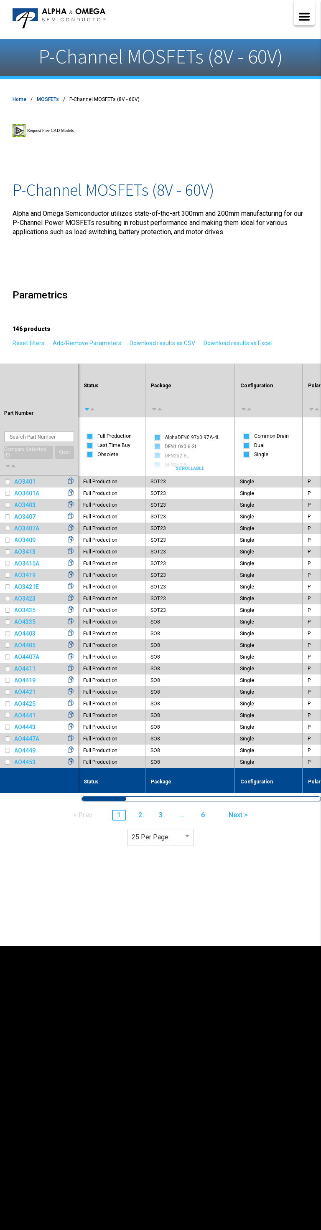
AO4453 (25, 762)
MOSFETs (48, 99)
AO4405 (25, 645)
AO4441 (25, 715)
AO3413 (25, 552)
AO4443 (25, 727)
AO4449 (25, 750)
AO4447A (26, 739)
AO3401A (26, 493)
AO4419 (25, 680)
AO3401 (25, 482)
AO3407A (26, 528)
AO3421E (26, 587)
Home (19, 99)
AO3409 (25, 540)
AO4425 (25, 704)
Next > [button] (238, 815)
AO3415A (26, 563)
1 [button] (119, 815)
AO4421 (25, 692)
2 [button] (140, 815)
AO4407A (26, 657)
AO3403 (25, 505)
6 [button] (203, 815)
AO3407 (25, 517)
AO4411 (25, 669)
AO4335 (25, 622)
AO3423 (25, 598)
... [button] (181, 815)
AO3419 (25, 575)
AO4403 (25, 633)
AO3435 (25, 610)
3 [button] (161, 815)
